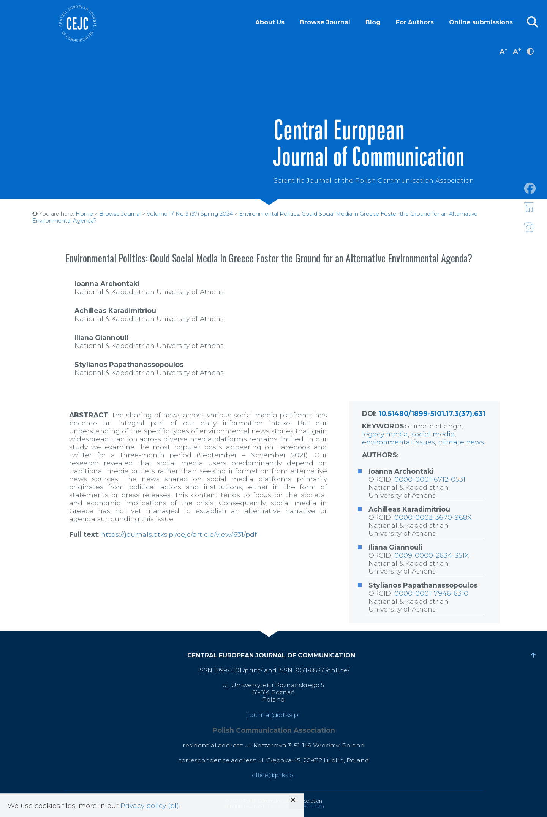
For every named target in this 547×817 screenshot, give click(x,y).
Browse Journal (325, 22)
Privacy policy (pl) (149, 805)
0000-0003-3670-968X (432, 517)
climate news (461, 442)
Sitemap (314, 806)
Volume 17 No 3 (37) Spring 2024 (190, 213)
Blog (373, 22)
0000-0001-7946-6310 (431, 593)
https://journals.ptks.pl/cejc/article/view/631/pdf (179, 534)
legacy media (385, 434)
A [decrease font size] (503, 51)
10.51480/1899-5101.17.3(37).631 (432, 413)
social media (433, 434)
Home (84, 213)
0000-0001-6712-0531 (429, 479)
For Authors (415, 22)
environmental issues (398, 442)
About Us (270, 22)
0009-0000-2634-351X (431, 555)
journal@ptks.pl (273, 715)
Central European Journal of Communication (77, 23)
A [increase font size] (517, 51)
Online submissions (481, 22)
